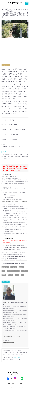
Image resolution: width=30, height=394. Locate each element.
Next (27, 30)
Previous (3, 30)
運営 (9, 383)
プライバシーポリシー (16, 383)
